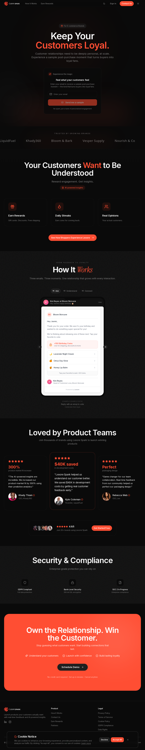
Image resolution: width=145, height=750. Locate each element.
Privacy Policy (104, 713)
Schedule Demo (73, 667)
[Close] (128, 739)
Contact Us (127, 3)
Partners (54, 725)
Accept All (117, 740)
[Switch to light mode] (104, 3)
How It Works (31, 3)
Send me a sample (72, 102)
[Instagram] (10, 722)
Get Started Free (102, 528)
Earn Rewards (47, 3)
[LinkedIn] (5, 722)
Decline (104, 740)
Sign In (113, 3)
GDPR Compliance (105, 725)
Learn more (86, 743)
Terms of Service (105, 717)
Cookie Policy (104, 721)
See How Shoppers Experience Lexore (72, 237)
